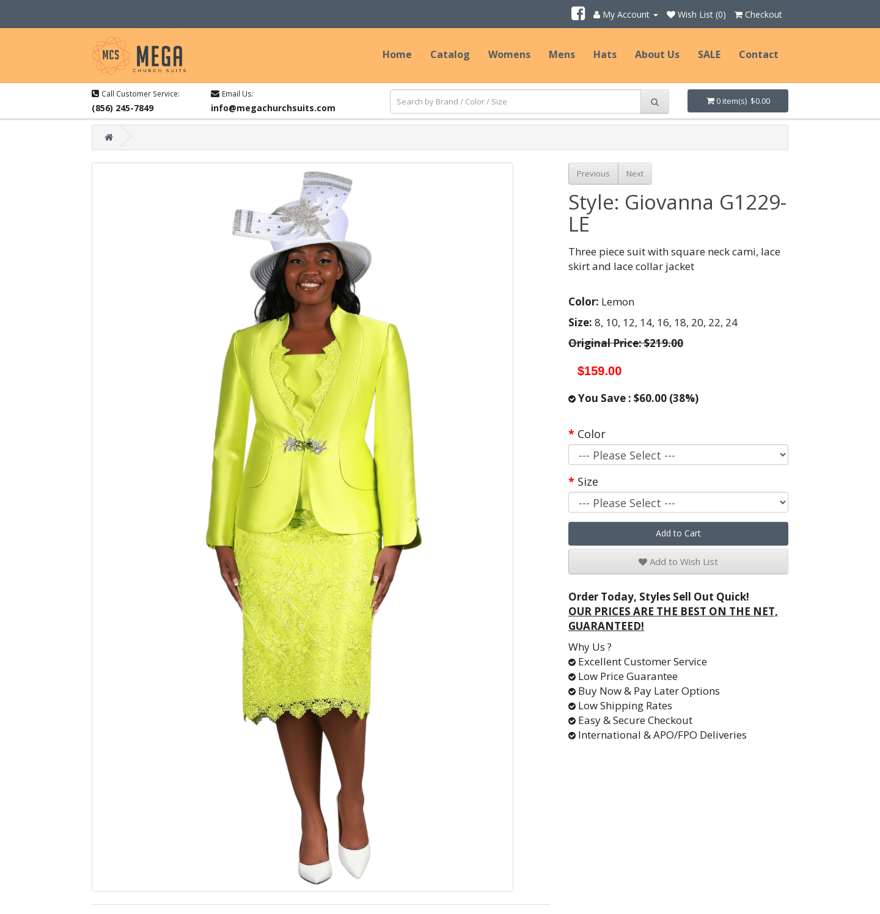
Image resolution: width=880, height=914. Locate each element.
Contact (759, 54)
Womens (509, 54)
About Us (657, 54)
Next (635, 173)
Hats (605, 54)
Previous (593, 173)
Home (397, 54)
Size (588, 481)
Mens (562, 54)
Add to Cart (678, 533)
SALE (709, 54)
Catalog (450, 54)
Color (592, 433)
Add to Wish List (678, 561)
